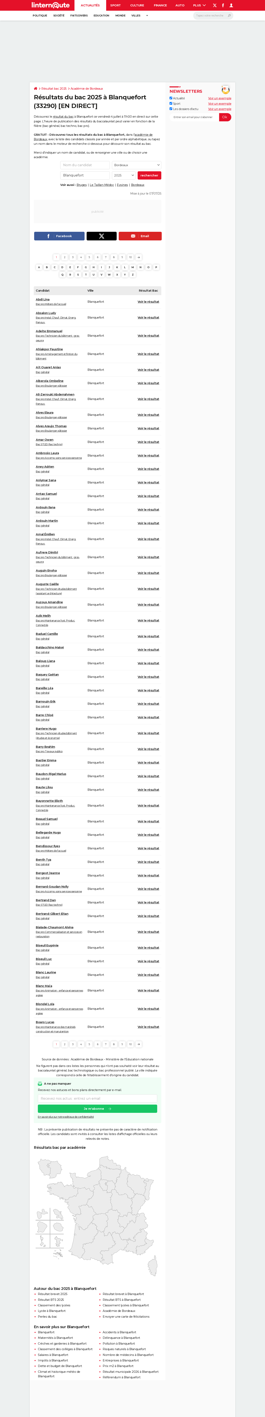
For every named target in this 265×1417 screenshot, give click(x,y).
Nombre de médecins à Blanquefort (128, 1355)
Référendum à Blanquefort (121, 1377)
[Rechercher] (213, 16)
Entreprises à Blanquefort (121, 1360)
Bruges (82, 185)
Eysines (122, 185)
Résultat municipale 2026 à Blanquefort (130, 1372)
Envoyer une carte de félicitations (126, 1316)
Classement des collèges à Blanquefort (65, 1349)
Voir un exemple (219, 98)
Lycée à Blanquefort (52, 1311)
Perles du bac (47, 1316)
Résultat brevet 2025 (52, 1294)
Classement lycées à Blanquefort (126, 1305)
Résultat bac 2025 (54, 88)
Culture (137, 5)
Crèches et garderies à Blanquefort (62, 1343)
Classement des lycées (54, 1305)
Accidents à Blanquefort (119, 1332)
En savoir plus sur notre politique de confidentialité (66, 1117)
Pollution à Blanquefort (119, 1343)
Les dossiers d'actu (184, 109)
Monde (120, 15)
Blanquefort (46, 1332)
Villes (135, 15)
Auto (180, 5)
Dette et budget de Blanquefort (60, 1366)
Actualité (177, 98)
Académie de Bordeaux (87, 88)
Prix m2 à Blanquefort (118, 1366)
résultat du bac (63, 116)
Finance (160, 5)
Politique (40, 15)
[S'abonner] (200, 117)
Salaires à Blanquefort (53, 1355)
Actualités (90, 5)
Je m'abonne (94, 1109)
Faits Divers (78, 15)
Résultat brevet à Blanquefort (123, 1294)
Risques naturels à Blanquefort (124, 1349)
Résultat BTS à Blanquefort (122, 1300)
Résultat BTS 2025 (51, 1300)
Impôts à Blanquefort (53, 1360)
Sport (115, 5)
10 (130, 257)
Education (101, 15)
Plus (199, 5)
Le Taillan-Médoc (102, 185)
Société (58, 15)
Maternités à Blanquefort (55, 1338)
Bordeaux (137, 185)
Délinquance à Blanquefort (121, 1338)
